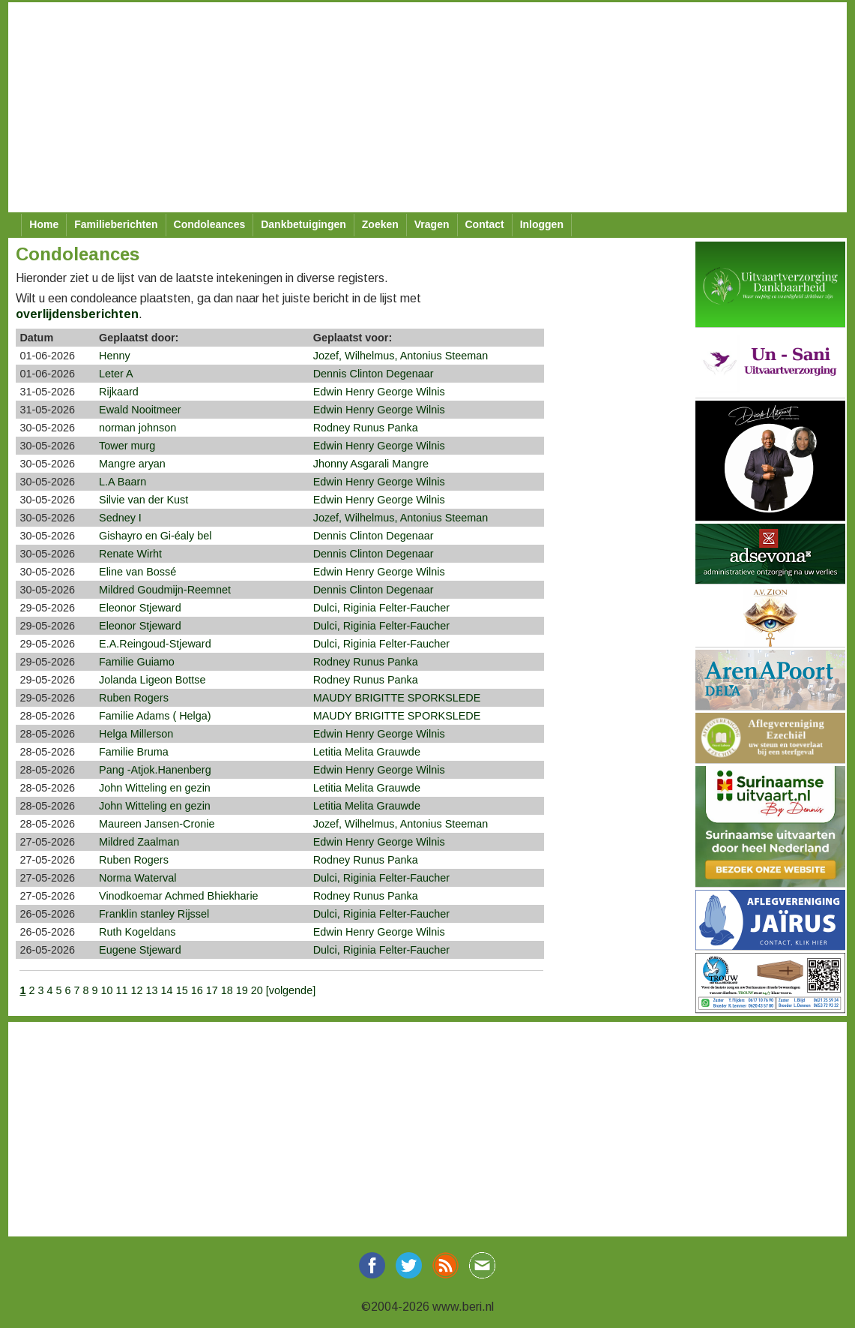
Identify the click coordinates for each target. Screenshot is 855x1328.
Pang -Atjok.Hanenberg (155, 770)
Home (43, 224)
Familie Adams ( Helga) (155, 716)
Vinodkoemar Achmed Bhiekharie (179, 896)
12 (137, 990)
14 (167, 990)
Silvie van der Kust (143, 500)
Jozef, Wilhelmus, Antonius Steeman (401, 356)
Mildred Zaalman (139, 842)
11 (122, 990)
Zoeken (380, 224)
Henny (114, 356)
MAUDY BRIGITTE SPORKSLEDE (397, 698)
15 (182, 990)
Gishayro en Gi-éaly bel (155, 536)
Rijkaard (119, 392)
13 (152, 990)
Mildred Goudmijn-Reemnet (165, 590)
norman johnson (137, 428)
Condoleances (210, 224)
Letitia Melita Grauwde (366, 752)
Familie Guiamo (137, 662)
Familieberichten (115, 224)
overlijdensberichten (77, 314)
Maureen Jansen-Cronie (156, 824)
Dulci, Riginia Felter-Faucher (381, 608)
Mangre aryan (132, 464)
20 (257, 990)
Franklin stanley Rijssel (154, 914)
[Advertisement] (422, 107)
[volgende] (290, 990)
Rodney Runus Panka (365, 428)
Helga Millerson (136, 734)
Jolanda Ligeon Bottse (152, 680)
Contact (484, 224)
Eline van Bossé (137, 572)
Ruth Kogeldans (137, 932)
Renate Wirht (130, 554)
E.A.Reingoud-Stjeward (155, 644)
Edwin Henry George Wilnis (379, 392)
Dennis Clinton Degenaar (373, 374)
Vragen (432, 224)
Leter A (116, 374)
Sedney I (120, 518)
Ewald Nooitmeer (140, 410)
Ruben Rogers (134, 698)
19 (242, 990)
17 (212, 990)
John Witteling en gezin (155, 788)
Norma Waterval (137, 878)
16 (197, 990)
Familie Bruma (134, 752)
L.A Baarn (122, 482)
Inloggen (542, 224)
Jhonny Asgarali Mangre (371, 464)
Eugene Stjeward (140, 950)
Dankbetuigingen (303, 224)
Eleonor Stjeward (140, 608)
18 (227, 990)
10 (107, 990)
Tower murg (127, 446)
